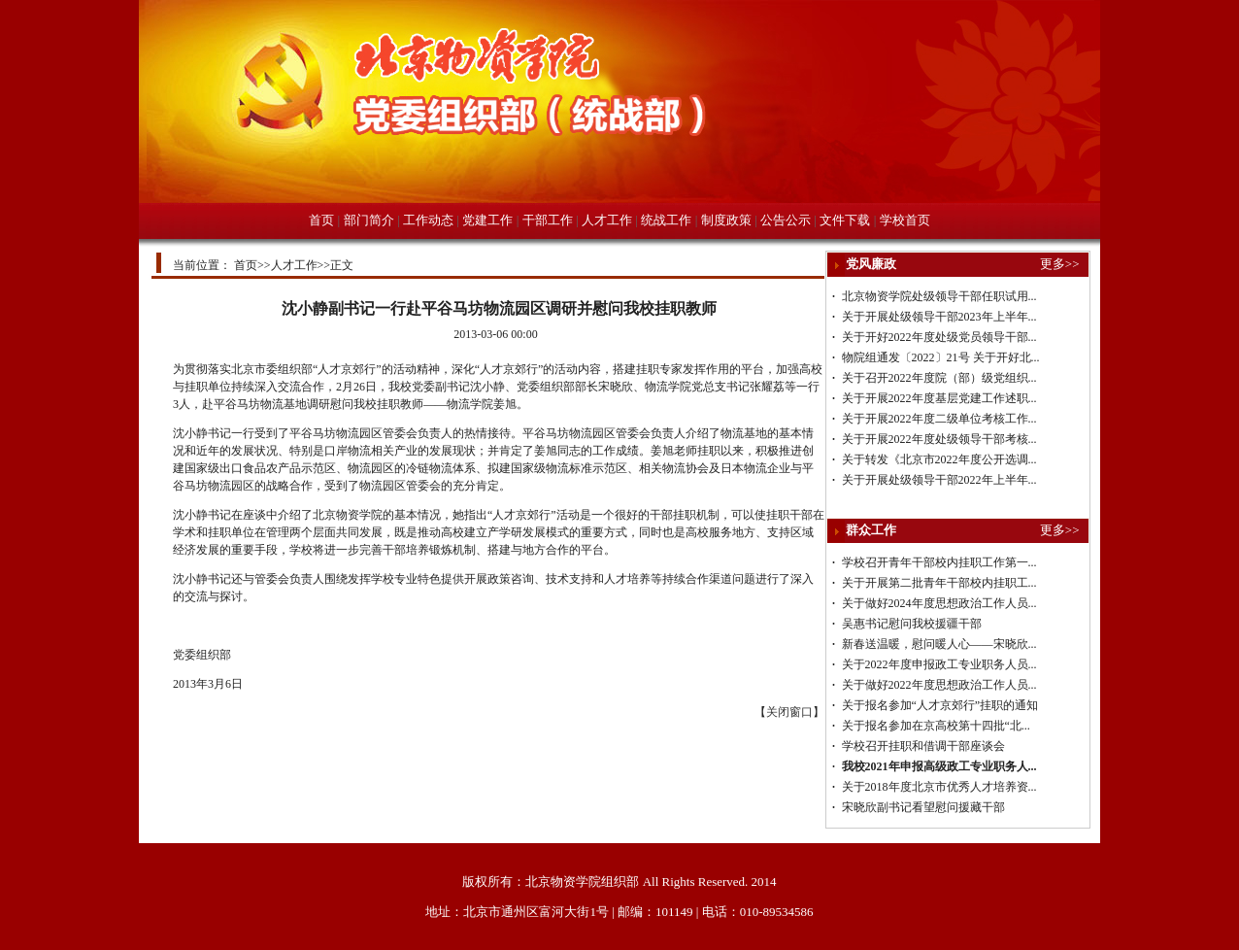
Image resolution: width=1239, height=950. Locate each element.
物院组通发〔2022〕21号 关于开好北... (941, 357)
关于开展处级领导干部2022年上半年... (939, 480)
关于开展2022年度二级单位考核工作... (939, 418)
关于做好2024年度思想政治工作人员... (939, 603)
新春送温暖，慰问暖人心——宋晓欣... (939, 644)
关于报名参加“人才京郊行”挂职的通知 (940, 705)
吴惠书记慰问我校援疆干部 (912, 623)
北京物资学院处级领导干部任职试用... (939, 296)
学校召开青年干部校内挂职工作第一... (939, 562)
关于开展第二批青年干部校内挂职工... (939, 583)
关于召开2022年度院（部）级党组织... (939, 378)
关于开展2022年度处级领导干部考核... (939, 439)
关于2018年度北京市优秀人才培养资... (939, 787)
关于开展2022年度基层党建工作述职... (939, 398)
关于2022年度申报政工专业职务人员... (939, 664)
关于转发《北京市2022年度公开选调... (939, 459)
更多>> (1060, 263)
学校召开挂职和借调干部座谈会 (923, 746)
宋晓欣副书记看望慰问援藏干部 (923, 807)
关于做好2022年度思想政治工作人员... (939, 685)
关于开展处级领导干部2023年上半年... (939, 316)
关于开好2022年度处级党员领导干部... (939, 337)
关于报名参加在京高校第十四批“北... (936, 725)
